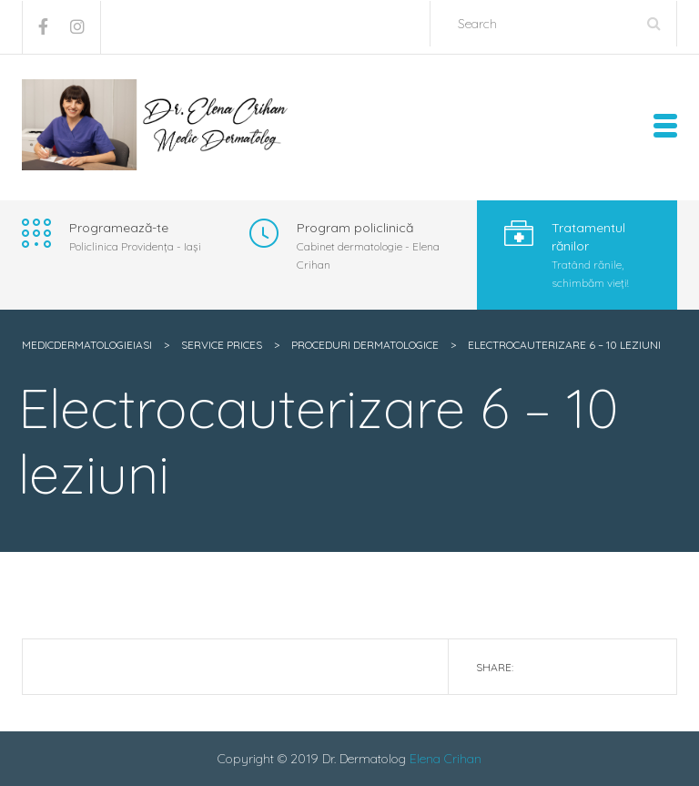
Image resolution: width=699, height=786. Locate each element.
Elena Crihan (445, 758)
